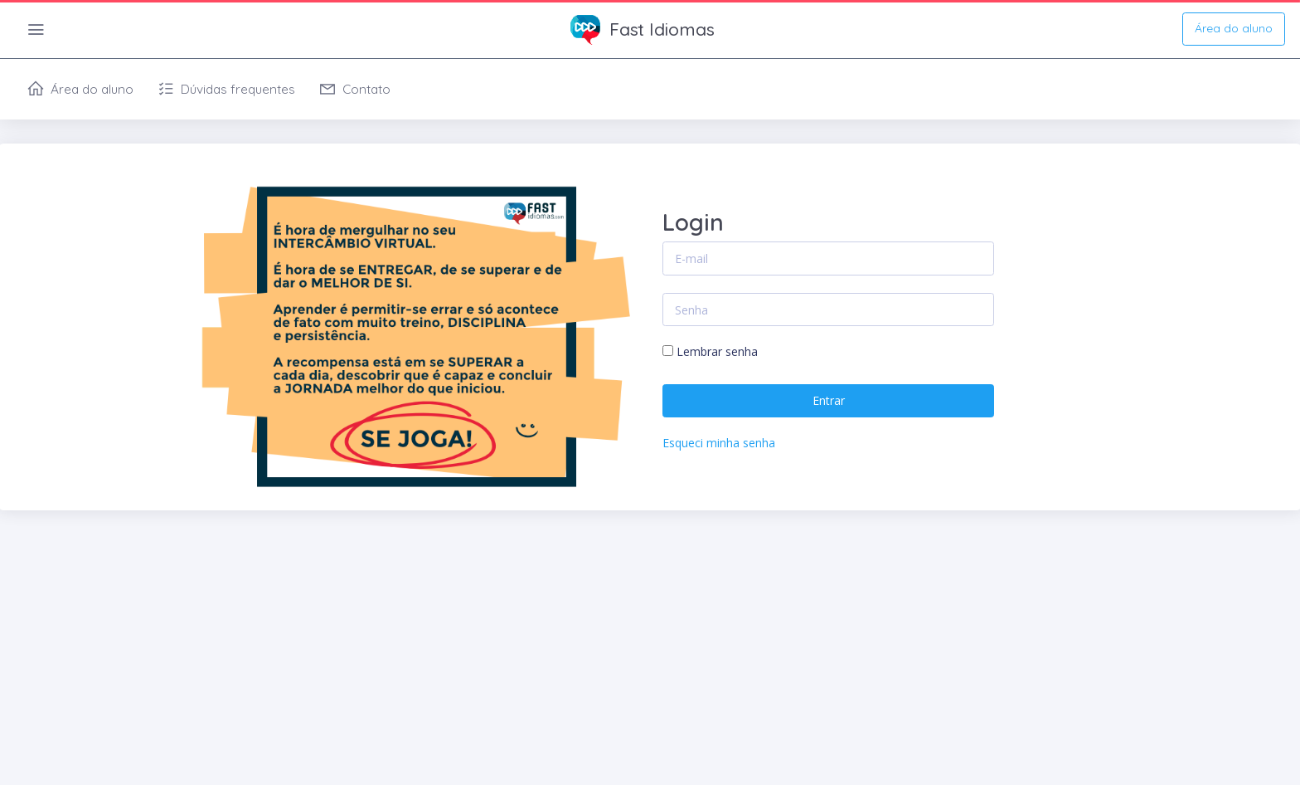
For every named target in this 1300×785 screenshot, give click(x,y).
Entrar (828, 400)
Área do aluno (1234, 28)
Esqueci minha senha (718, 443)
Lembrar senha (717, 351)
